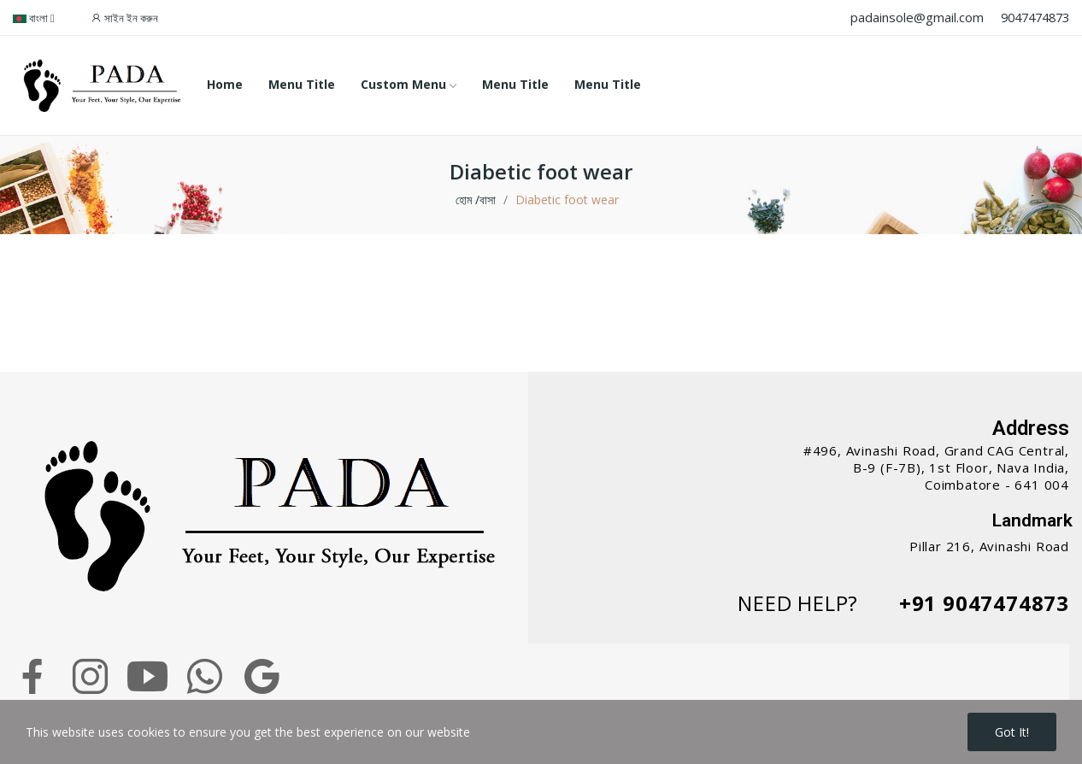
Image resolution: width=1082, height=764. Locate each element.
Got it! (1012, 732)
